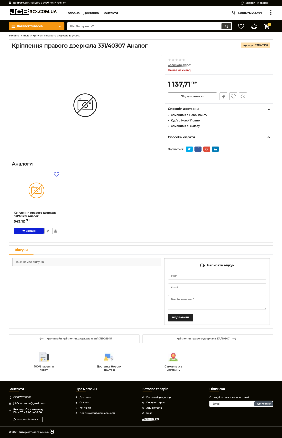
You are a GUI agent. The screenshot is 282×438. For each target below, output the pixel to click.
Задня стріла (154, 407)
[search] (148, 26)
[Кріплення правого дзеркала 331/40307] (36, 191)
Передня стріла (155, 402)
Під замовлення (192, 96)
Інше (149, 412)
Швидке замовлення (223, 96)
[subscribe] (241, 404)
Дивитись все (150, 418)
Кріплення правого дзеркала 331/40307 (36, 216)
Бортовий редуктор (158, 397)
